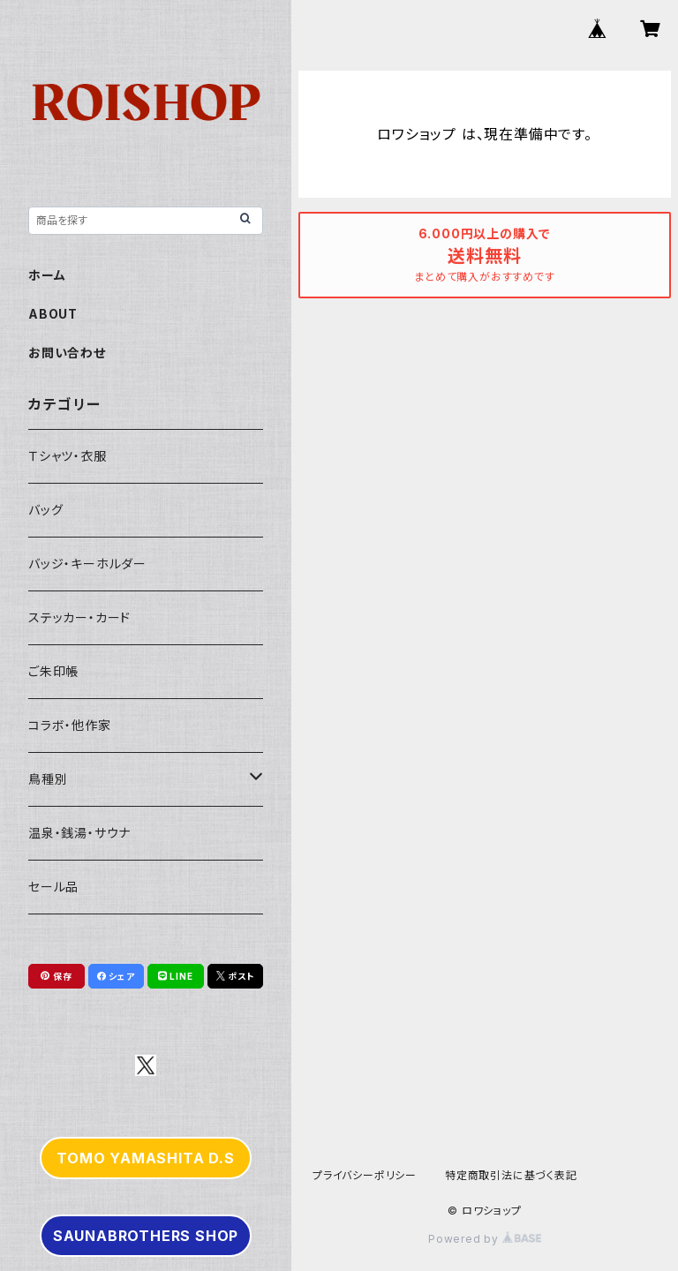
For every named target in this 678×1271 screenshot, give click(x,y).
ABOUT (53, 313)
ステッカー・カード (79, 617)
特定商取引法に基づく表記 (511, 1175)
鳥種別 (47, 778)
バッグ (45, 509)
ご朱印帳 (53, 671)
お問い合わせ (67, 352)
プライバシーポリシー (365, 1175)
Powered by (484, 1238)
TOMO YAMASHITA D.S (145, 1158)
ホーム (46, 274)
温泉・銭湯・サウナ (79, 832)
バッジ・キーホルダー (87, 563)
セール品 (53, 886)
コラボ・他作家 (69, 725)
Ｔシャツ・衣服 (67, 455)
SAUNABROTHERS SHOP (145, 1236)
